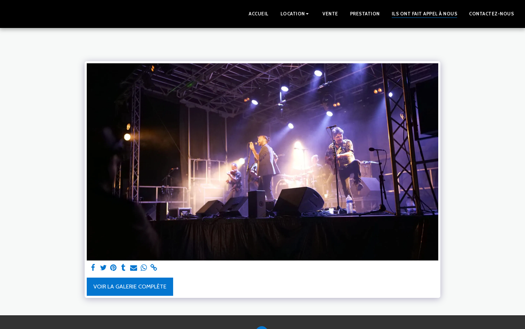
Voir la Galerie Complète (129, 286)
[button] (296, 14)
